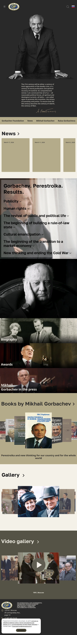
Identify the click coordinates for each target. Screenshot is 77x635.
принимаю (21, 630)
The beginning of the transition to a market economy (33, 243)
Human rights (16, 208)
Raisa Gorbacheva (66, 120)
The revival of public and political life (36, 216)
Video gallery (20, 541)
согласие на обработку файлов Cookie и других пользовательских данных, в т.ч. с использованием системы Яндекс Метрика (20, 622)
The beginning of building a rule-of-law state (36, 225)
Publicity (12, 201)
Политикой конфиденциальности (21, 626)
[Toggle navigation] (4, 6)
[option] (15, 155)
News (30, 120)
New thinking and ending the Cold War (37, 253)
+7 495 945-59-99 (10, 618)
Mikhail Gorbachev (45, 120)
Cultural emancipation (23, 234)
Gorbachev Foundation (13, 120)
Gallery (13, 475)
